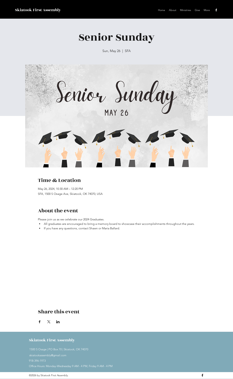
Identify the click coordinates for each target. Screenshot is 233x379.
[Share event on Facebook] (39, 321)
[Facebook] (216, 10)
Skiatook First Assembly (38, 10)
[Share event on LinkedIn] (58, 321)
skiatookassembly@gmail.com (47, 355)
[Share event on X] (49, 321)
